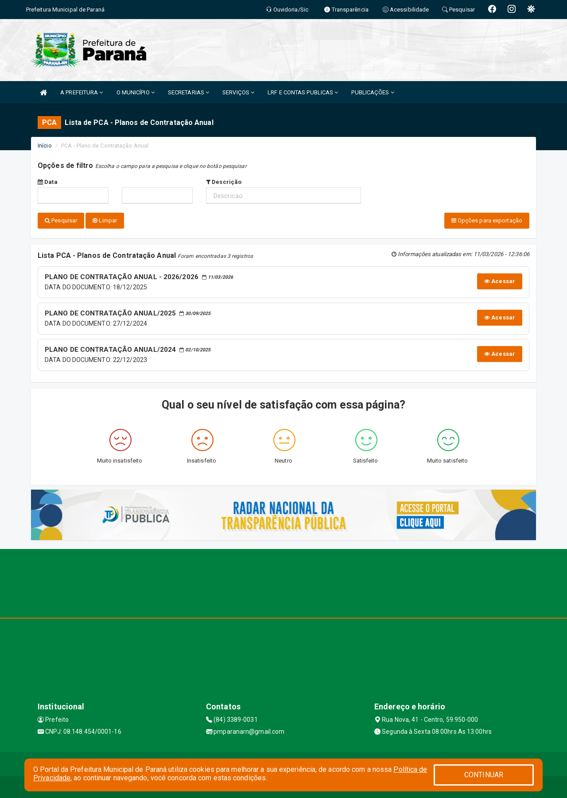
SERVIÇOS (238, 92)
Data (48, 182)
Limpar (105, 220)
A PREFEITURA (81, 92)
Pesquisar (61, 220)
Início (45, 145)
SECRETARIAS (188, 92)
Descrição (223, 182)
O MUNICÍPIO (136, 92)
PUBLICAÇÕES (372, 92)
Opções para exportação (486, 220)
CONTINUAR (483, 775)
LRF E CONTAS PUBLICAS (303, 92)
